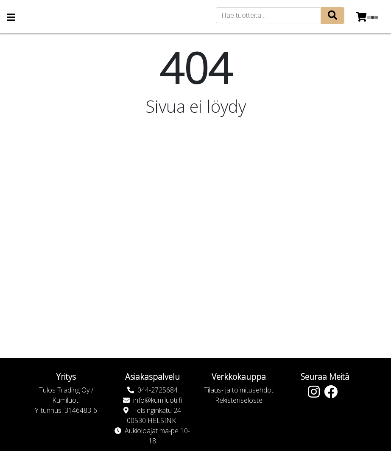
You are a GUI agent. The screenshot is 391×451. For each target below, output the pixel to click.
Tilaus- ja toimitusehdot (239, 390)
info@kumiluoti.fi (157, 400)
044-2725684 (157, 390)
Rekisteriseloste (239, 400)
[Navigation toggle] (11, 18)
